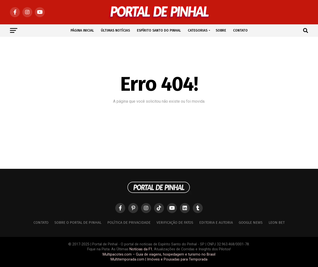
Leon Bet (277, 223)
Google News (251, 223)
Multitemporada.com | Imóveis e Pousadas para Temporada (159, 259)
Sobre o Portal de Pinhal (77, 223)
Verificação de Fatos (175, 223)
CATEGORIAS (197, 30)
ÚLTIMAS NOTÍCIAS (115, 30)
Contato (41, 223)
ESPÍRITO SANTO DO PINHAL (159, 30)
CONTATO (240, 30)
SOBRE (221, 30)
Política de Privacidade (129, 223)
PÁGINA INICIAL (82, 30)
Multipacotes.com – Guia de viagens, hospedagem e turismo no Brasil (159, 254)
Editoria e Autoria (216, 223)
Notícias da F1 (140, 249)
